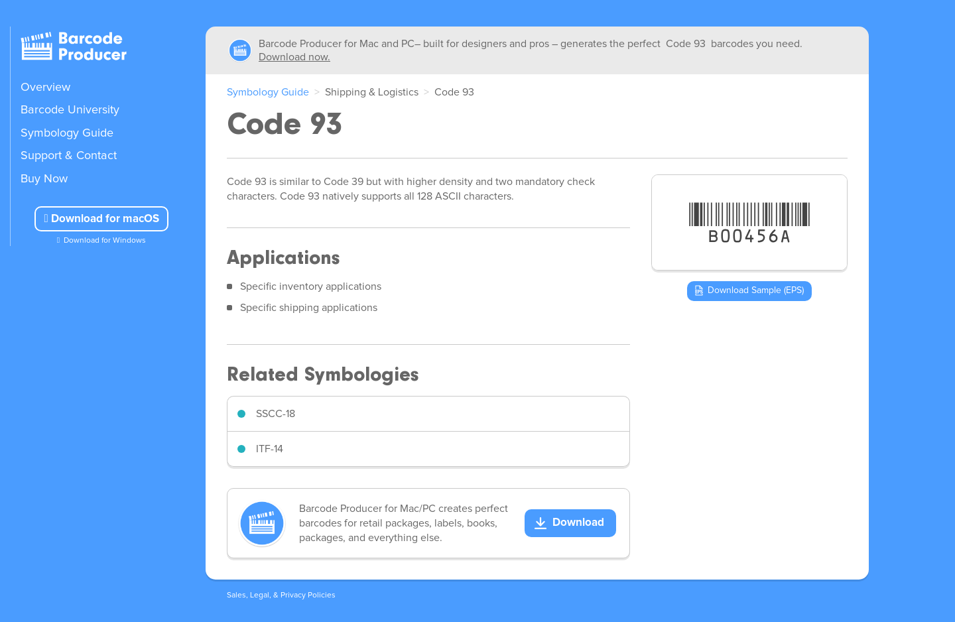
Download (578, 523)
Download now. (294, 57)
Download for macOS (101, 218)
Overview (45, 87)
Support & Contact (69, 156)
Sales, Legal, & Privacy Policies (281, 595)
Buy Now (44, 179)
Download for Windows (105, 241)
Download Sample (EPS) (756, 290)
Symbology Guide (67, 133)
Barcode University (70, 110)
